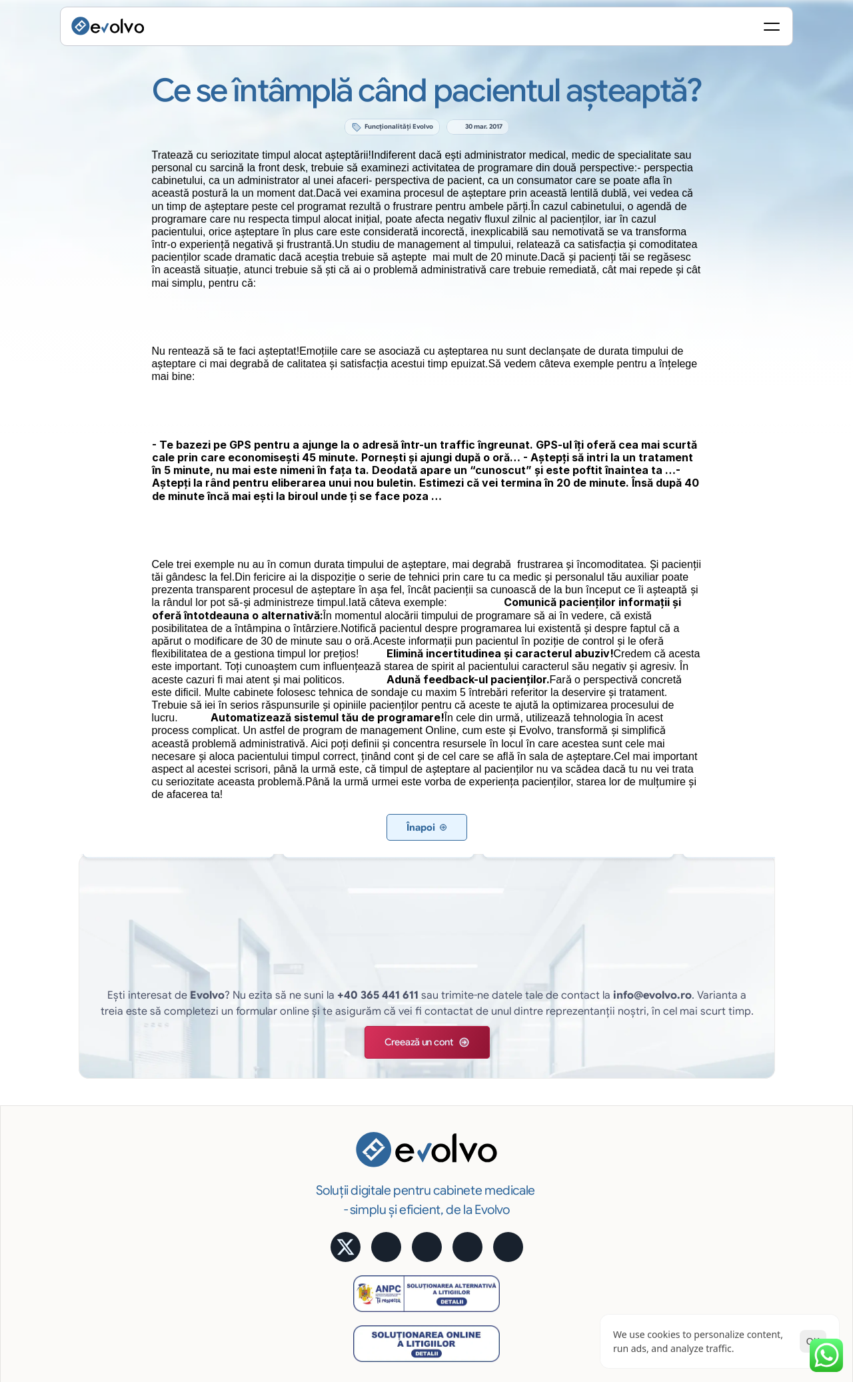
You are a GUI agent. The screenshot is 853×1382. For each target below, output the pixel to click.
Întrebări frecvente (742, 1201)
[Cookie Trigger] (557, 1270)
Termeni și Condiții (760, 1269)
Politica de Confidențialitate (650, 1269)
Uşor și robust (550, 1183)
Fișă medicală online (383, 1111)
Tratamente (365, 1129)
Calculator (724, 1074)
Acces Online (549, 1129)
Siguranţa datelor (557, 1165)
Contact (720, 1220)
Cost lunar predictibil (565, 1147)
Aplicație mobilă (737, 1056)
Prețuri (716, 1111)
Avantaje (539, 1111)
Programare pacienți (384, 1093)
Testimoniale (729, 1093)
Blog (712, 1183)
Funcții (354, 1056)
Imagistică (362, 1183)
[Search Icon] (623, 30)
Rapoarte (360, 1201)
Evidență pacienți (377, 1074)
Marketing (361, 1165)
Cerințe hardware (558, 1220)
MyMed (718, 1165)
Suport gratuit (550, 1201)
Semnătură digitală (561, 1056)
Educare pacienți (376, 1220)
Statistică (540, 1074)
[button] (390, 961)
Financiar (359, 1147)
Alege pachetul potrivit (751, 1129)
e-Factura (541, 1093)
